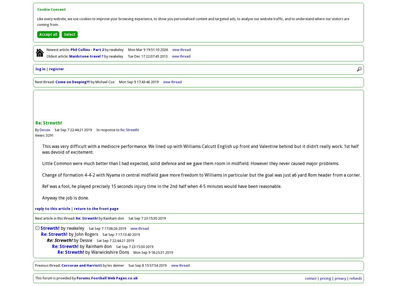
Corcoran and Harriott (82, 265)
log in (40, 69)
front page (96, 209)
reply (52, 209)
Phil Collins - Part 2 (88, 50)
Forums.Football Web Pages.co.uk (107, 278)
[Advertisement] (198, 105)
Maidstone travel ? (86, 56)
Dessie (45, 130)
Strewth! (50, 228)
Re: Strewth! (129, 130)
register (56, 69)
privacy (340, 278)
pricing (325, 278)
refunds (356, 278)
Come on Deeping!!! (72, 82)
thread (139, 228)
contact (310, 278)
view (181, 50)
